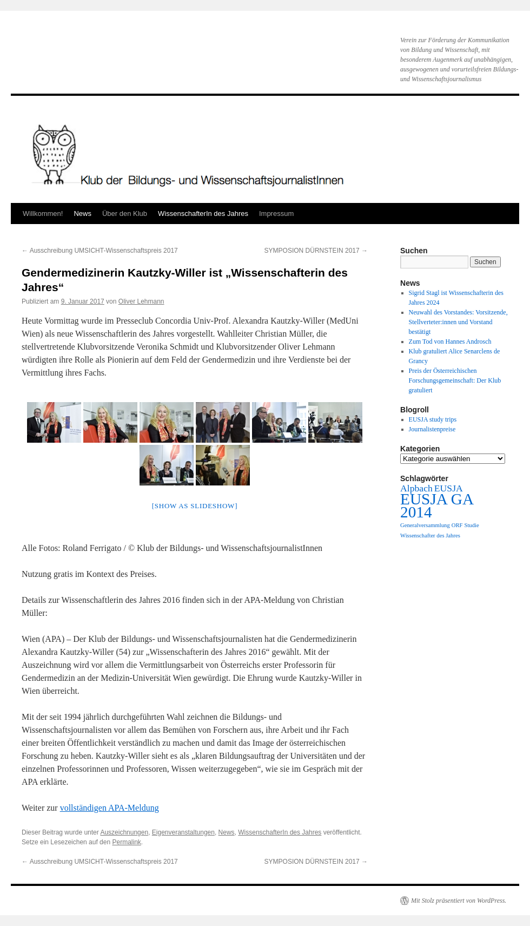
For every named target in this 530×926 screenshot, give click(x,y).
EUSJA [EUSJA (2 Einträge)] (448, 488)
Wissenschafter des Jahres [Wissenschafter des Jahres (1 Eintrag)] (430, 535)
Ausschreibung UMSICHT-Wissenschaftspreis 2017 (100, 250)
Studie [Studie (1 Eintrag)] (471, 525)
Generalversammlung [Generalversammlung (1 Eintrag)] (425, 525)
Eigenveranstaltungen (183, 832)
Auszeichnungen (124, 832)
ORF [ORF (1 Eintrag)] (457, 525)
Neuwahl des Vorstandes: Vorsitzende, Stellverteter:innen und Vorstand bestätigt (458, 322)
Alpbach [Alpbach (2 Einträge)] (416, 488)
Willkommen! (43, 213)
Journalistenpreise (432, 429)
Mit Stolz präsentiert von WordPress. (458, 900)
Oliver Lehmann (141, 301)
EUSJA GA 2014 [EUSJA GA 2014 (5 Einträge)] (436, 505)
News (82, 213)
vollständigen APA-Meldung (109, 807)
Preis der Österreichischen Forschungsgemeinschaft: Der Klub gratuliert (455, 380)
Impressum (276, 213)
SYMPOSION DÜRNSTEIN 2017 (316, 250)
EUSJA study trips (433, 419)
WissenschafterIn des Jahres (203, 213)
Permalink (126, 842)
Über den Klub (124, 213)
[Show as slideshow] (194, 506)
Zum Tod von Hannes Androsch (450, 341)
